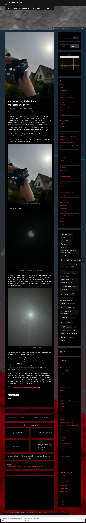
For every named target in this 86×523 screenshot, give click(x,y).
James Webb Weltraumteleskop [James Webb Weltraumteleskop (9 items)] (66, 300)
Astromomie (13, 411)
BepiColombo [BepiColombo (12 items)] (64, 264)
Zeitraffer (62, 224)
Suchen (62, 35)
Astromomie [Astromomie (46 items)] (65, 244)
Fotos (61, 133)
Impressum (48, 8)
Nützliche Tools (64, 170)
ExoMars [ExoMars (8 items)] (67, 267)
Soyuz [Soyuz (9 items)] (68, 333)
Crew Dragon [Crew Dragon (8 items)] (75, 264)
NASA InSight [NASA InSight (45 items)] (66, 327)
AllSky (14, 430)
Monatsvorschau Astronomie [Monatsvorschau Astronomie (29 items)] (66, 312)
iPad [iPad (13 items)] (62, 294)
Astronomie (12, 112)
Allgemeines (63, 84)
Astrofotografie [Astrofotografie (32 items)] (66, 240)
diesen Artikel (35, 124)
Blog (9, 8)
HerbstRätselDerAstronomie (67, 142)
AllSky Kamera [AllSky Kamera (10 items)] (63, 237)
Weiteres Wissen (64, 212)
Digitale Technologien (65, 120)
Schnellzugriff (36, 8)
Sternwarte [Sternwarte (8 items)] (72, 337)
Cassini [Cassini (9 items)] (69, 264)
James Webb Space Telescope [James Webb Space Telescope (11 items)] (66, 298)
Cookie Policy (27, 520)
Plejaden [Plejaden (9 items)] (74, 327)
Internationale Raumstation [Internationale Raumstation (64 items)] (67, 281)
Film (61, 130)
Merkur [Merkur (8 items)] (69, 307)
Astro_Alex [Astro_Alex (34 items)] (64, 256)
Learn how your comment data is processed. (38, 512)
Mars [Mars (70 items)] (63, 307)
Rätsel (61, 180)
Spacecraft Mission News (66, 192)
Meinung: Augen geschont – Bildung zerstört (26, 387)
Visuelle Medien (64, 208)
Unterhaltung (63, 205)
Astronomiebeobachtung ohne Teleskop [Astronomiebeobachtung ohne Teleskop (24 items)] (68, 251)
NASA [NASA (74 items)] (69, 322)
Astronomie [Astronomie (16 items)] (64, 247)
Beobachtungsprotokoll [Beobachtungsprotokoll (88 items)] (72, 260)
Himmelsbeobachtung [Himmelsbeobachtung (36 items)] (68, 273)
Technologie (63, 199)
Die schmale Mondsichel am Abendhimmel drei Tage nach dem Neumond (45, 446)
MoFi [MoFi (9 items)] (73, 307)
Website (14, 8)
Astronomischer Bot (24, 8)
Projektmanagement (65, 176)
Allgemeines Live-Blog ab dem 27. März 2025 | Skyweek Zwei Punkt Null (26, 466)
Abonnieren (74, 46)
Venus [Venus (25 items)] (63, 340)
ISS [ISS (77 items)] (72, 294)
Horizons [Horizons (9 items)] (62, 276)
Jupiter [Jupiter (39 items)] (63, 303)
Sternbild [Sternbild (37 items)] (64, 337)
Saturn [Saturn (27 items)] (63, 333)
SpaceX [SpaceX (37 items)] (74, 333)
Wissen (62, 221)
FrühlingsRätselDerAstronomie (68, 136)
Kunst (61, 154)
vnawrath (20, 108)
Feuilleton (62, 126)
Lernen (62, 160)
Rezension (62, 186)
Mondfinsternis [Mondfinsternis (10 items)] (73, 318)
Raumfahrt (63, 183)
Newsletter (63, 167)
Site (61, 189)
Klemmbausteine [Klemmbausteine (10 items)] (71, 303)
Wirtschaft (62, 218)
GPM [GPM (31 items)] (72, 267)
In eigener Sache (64, 151)
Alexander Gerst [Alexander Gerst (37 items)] (66, 234)
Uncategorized (64, 202)
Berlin (61, 110)
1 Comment (29, 109)
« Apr (69, 73)
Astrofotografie (42, 430)
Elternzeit (62, 123)
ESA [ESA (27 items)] (62, 267)
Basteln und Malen (65, 107)
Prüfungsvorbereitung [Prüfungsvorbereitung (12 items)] (66, 330)
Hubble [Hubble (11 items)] (67, 276)
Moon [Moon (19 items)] (62, 323)
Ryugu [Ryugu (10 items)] (74, 330)
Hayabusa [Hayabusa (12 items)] (63, 270)
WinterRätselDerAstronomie (67, 215)
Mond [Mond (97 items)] (64, 317)
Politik (61, 173)
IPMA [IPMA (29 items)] (66, 294)
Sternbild (62, 196)
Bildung (62, 114)
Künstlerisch (63, 157)
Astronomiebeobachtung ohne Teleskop (26, 112)
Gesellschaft (63, 139)
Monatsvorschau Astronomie (67, 164)
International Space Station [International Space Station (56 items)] (69, 288)
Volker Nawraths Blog (14, 2)
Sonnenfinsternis (22, 411)
